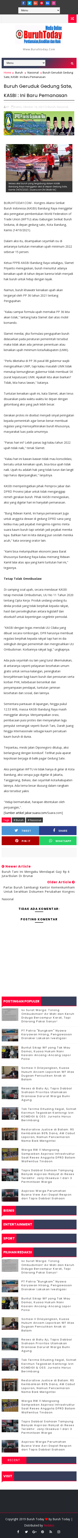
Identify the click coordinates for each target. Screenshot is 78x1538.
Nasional (33, 72)
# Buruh (19, 820)
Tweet (23, 831)
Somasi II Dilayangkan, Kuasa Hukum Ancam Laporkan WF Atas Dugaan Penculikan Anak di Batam (47, 1073)
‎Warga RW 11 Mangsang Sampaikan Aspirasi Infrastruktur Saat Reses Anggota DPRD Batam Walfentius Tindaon (48, 1155)
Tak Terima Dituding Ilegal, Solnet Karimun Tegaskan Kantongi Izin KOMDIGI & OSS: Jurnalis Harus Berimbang (49, 1114)
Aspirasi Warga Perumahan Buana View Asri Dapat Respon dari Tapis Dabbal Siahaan (46, 1194)
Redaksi (49, 1525)
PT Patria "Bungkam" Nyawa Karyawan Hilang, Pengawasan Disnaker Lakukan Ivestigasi (46, 1034)
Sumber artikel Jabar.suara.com (25, 813)
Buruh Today (61, 1519)
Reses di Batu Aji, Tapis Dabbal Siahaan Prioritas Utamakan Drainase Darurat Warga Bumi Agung (46, 1094)
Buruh (19, 72)
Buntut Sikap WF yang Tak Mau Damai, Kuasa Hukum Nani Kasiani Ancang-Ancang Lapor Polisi (46, 1053)
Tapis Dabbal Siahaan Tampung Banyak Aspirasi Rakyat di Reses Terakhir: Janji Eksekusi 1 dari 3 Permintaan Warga (47, 1176)
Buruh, (52, 107)
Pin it (23, 841)
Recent (14, 1460)
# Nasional (34, 820)
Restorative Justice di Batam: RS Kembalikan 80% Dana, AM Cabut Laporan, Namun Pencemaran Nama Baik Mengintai (48, 1135)
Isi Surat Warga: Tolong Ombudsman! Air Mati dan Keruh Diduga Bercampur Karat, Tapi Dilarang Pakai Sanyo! (47, 1016)
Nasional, (63, 107)
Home (7, 72)
